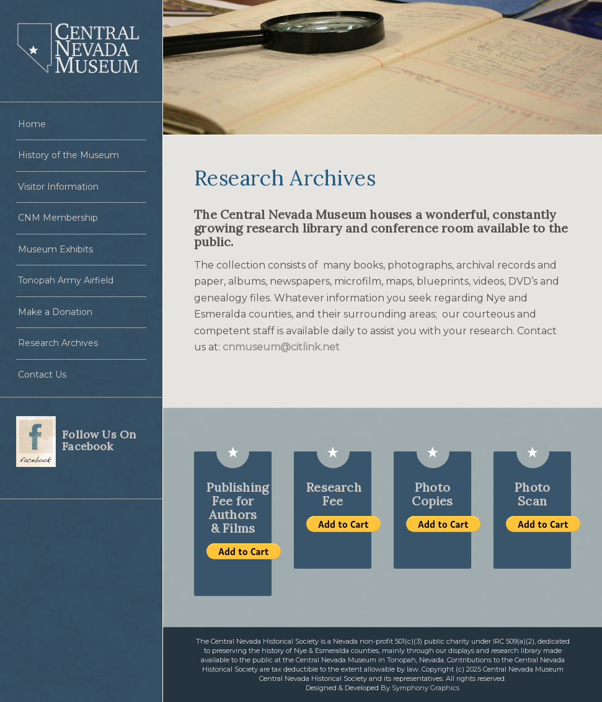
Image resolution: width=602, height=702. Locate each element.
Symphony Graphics (425, 687)
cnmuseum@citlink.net (281, 347)
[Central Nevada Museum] (81, 51)
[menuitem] (81, 125)
